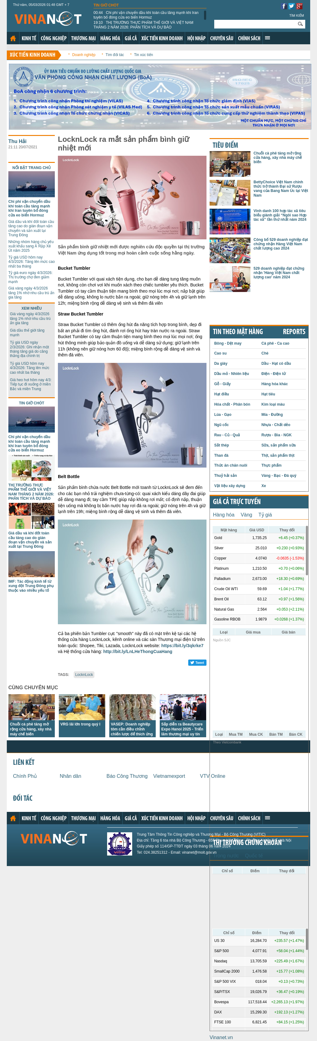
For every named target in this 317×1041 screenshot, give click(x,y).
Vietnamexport (169, 776)
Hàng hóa (110, 39)
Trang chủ (13, 38)
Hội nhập (196, 39)
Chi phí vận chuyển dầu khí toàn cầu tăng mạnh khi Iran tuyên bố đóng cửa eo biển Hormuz (145, 15)
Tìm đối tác (115, 55)
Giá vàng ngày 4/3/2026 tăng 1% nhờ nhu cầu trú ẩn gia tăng (31, 292)
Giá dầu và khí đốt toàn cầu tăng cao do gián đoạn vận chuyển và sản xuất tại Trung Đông (31, 228)
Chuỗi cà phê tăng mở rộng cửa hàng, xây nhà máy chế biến (30, 729)
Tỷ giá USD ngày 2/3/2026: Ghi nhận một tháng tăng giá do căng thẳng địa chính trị (29, 349)
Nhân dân (70, 776)
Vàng (246, 514)
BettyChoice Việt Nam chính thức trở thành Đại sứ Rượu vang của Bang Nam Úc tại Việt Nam (281, 189)
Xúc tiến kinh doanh (162, 39)
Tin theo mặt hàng (238, 332)
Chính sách (249, 39)
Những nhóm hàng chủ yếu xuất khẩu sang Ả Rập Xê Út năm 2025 (31, 246)
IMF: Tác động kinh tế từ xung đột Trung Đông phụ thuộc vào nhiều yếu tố (31, 586)
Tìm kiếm (296, 15)
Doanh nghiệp (83, 55)
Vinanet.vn (221, 1037)
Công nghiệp (54, 39)
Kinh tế (29, 39)
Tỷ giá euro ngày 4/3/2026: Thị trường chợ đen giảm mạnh (30, 277)
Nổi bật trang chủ (31, 168)
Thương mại (83, 39)
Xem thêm (267, 37)
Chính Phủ (25, 776)
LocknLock (84, 675)
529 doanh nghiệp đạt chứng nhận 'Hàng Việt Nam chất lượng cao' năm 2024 (279, 273)
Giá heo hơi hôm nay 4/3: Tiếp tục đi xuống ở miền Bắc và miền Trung (30, 384)
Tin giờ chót (106, 5)
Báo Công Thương (127, 776)
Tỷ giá (265, 514)
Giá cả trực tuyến (237, 502)
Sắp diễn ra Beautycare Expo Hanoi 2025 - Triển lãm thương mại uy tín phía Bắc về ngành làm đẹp (182, 734)
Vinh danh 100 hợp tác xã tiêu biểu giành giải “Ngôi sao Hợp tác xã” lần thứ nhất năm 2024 (280, 215)
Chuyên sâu (221, 39)
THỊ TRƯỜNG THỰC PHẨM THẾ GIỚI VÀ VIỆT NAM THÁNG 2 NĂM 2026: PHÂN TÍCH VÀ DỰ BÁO (143, 24)
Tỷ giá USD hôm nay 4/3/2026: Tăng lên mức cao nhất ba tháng (31, 261)
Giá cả (131, 39)
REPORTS (294, 332)
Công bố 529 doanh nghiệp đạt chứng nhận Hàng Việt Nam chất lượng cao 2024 (281, 244)
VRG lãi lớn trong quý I (80, 724)
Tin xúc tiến (143, 55)
